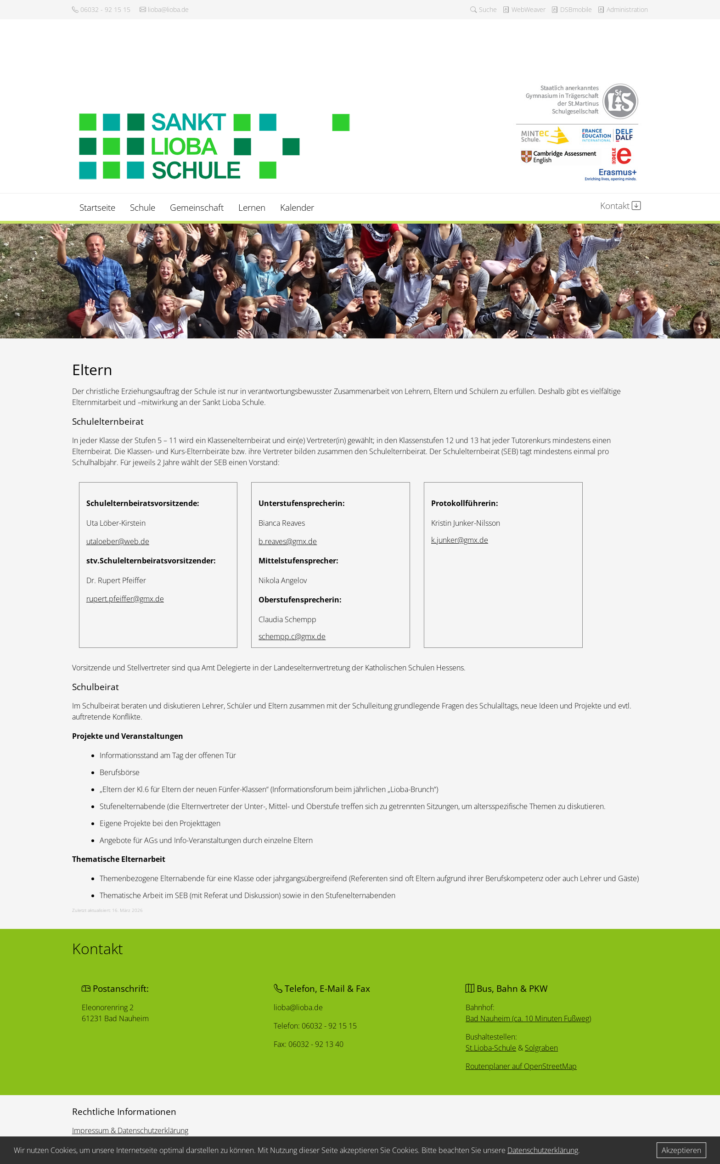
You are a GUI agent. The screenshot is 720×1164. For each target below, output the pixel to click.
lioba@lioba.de (164, 9)
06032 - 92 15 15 (101, 9)
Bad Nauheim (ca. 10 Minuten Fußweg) (530, 1018)
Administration (622, 9)
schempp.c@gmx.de (292, 636)
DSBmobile (571, 9)
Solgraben (543, 1048)
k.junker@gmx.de (459, 540)
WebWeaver (524, 9)
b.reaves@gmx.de (288, 541)
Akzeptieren (681, 1150)
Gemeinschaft (197, 207)
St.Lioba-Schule (492, 1048)
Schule (142, 207)
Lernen (251, 207)
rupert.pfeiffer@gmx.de (125, 599)
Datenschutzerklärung (542, 1150)
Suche (483, 9)
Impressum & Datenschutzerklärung (130, 1130)
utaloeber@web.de (117, 541)
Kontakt (620, 205)
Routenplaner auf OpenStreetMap (523, 1067)
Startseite (97, 207)
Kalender (297, 207)
